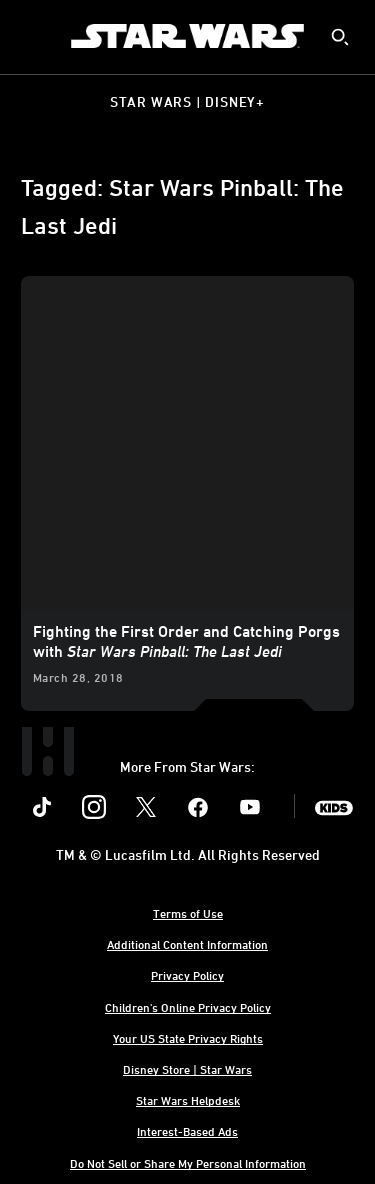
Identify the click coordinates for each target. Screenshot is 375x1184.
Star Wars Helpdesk (188, 1100)
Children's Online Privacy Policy (188, 1007)
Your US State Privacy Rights (188, 1038)
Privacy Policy (187, 975)
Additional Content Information (187, 944)
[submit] (340, 37)
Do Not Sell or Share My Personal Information (188, 1163)
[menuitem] (32, 36)
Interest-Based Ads (187, 1131)
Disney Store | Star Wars (187, 1069)
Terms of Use (188, 913)
